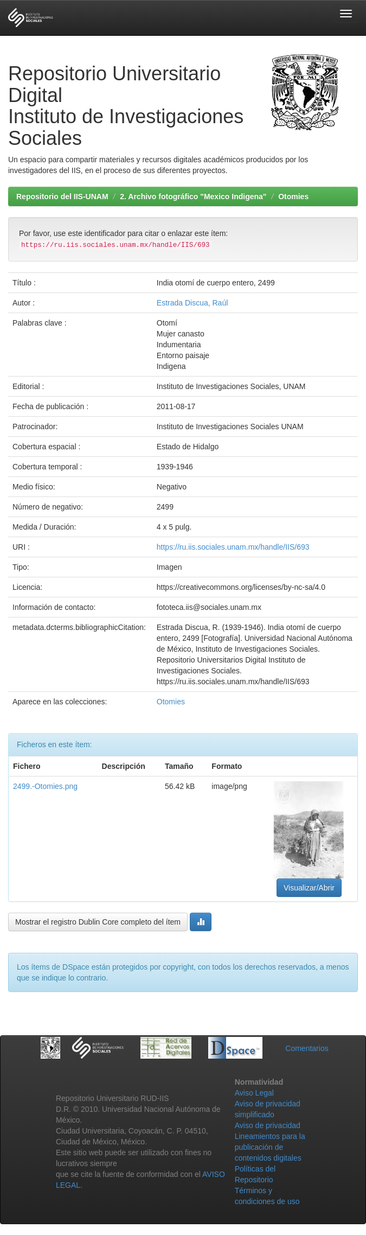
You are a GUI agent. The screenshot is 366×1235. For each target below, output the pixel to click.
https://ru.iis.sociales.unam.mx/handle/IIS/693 (233, 547)
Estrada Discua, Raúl (192, 302)
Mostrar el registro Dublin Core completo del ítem (98, 922)
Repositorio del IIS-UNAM (62, 196)
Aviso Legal (254, 1092)
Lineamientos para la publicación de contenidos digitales (270, 1147)
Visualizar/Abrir (309, 887)
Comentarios (306, 1048)
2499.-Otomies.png (45, 786)
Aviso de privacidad (267, 1125)
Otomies (293, 196)
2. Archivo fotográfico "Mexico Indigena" (193, 196)
